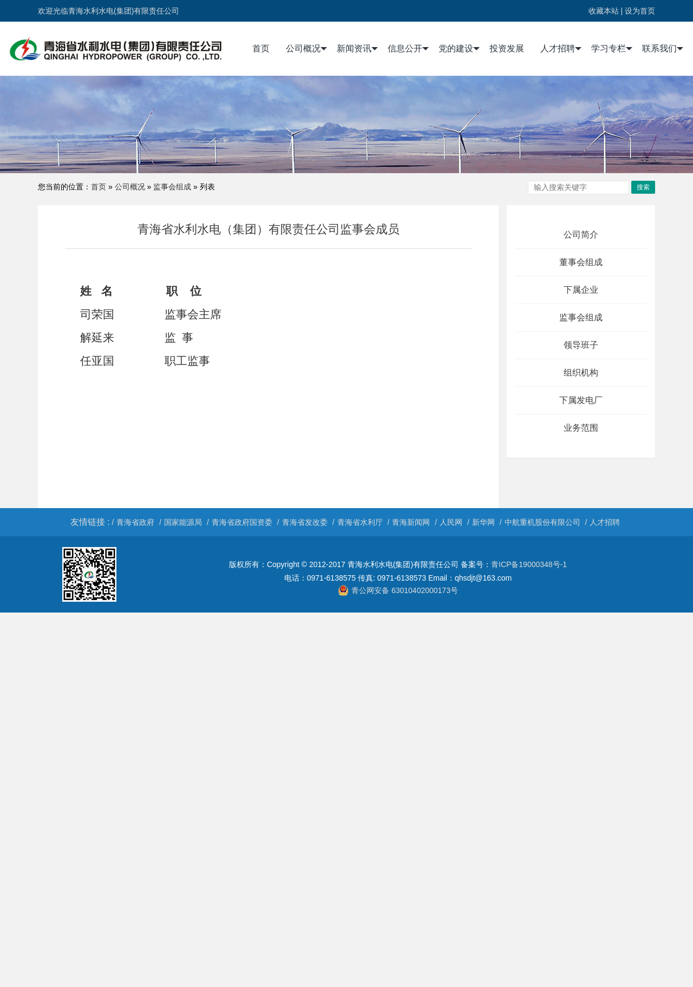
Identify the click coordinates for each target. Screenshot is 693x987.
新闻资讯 (357, 49)
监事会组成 (172, 186)
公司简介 (581, 234)
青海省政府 (135, 522)
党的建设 (459, 49)
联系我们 (662, 49)
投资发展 (506, 48)
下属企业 (581, 289)
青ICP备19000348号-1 (529, 564)
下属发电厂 (581, 400)
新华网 (483, 522)
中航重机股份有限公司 (542, 522)
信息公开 (408, 49)
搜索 (643, 187)
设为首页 (640, 10)
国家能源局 (183, 522)
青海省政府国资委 (242, 522)
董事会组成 (581, 262)
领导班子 (581, 345)
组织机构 (581, 372)
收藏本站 (604, 10)
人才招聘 (560, 49)
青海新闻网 (411, 522)
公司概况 (306, 49)
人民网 (451, 522)
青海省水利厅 (360, 522)
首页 (261, 48)
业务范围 (581, 427)
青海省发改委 (305, 522)
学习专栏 (611, 49)
